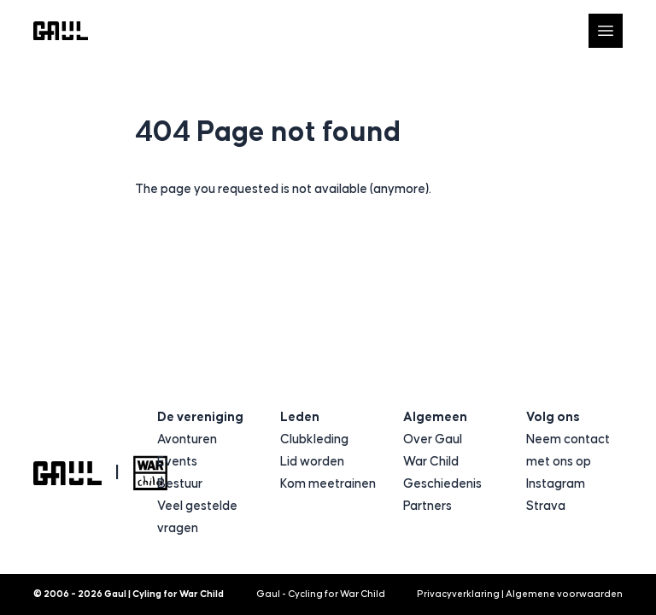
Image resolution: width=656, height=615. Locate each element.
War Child (431, 461)
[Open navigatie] (606, 31)
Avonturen (187, 439)
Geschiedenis (442, 483)
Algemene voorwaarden (564, 594)
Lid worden (312, 461)
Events (177, 461)
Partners (427, 506)
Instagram (555, 483)
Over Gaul (432, 439)
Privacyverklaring (458, 594)
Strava (545, 506)
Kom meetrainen (328, 483)
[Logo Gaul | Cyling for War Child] (60, 31)
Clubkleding (314, 439)
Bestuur (179, 483)
